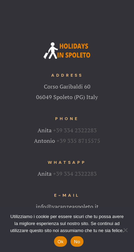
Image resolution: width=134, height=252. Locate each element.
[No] (125, 229)
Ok (60, 241)
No (77, 241)
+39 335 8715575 (78, 141)
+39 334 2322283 (75, 130)
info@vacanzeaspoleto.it (67, 206)
